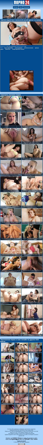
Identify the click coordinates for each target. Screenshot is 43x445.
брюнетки (7, 49)
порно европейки (8, 47)
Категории (16, 7)
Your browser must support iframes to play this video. (21, 34)
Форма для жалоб (21, 441)
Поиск (21, 7)
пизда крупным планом (18, 49)
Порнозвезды (26, 7)
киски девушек (18, 47)
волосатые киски (28, 47)
